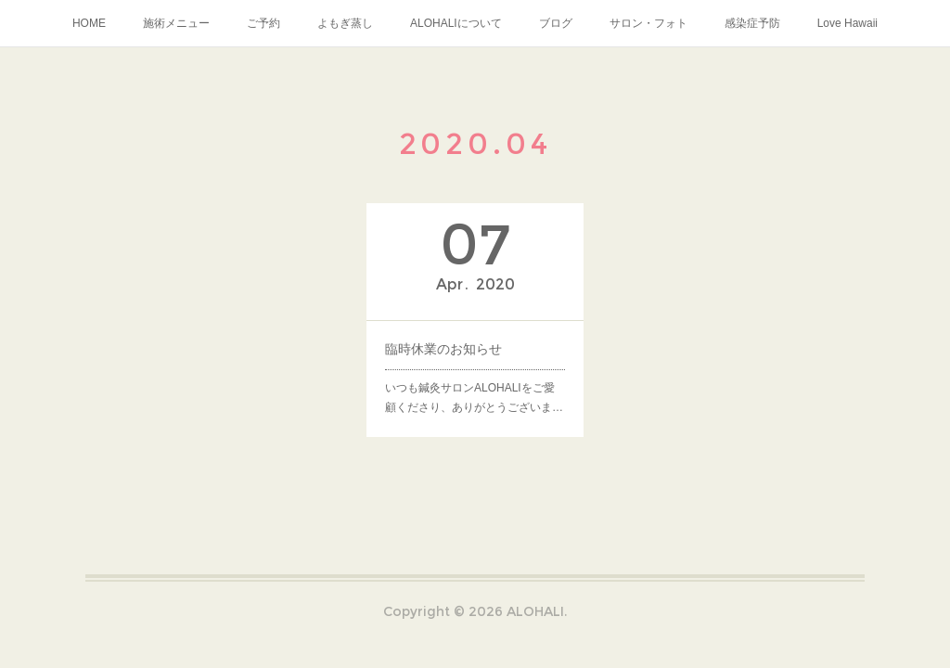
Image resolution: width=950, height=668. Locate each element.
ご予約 (263, 23)
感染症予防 (752, 23)
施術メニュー (176, 23)
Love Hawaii (847, 23)
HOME (89, 23)
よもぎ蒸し (345, 23)
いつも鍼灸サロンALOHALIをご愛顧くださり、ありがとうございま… (474, 398)
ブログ (555, 23)
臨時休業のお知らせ (443, 348)
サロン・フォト (648, 23)
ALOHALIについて (456, 23)
